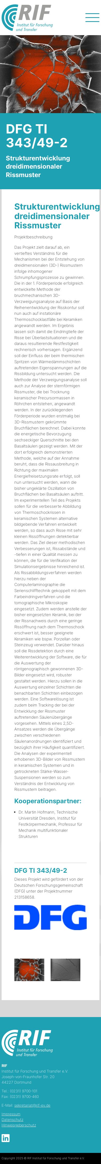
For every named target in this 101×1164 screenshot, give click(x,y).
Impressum (11, 1114)
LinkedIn (6, 1138)
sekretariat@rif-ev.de (32, 1105)
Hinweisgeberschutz (19, 1125)
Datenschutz (12, 1119)
